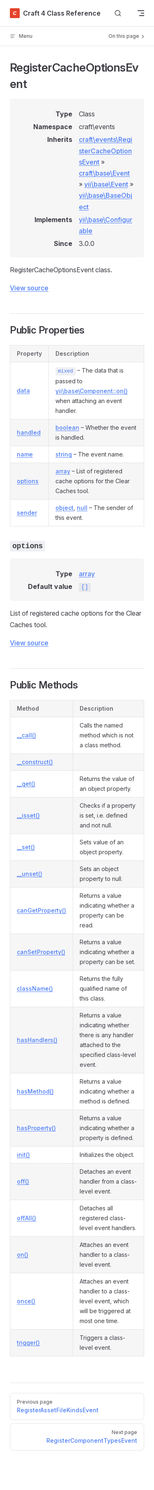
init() (23, 1154)
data (23, 390)
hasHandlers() (37, 1039)
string (63, 454)
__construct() (35, 761)
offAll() (26, 1217)
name (25, 454)
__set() (26, 846)
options (28, 480)
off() (23, 1181)
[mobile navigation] (141, 13)
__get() (26, 783)
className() (35, 988)
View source (29, 288)
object (64, 507)
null (82, 507)
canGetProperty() (41, 910)
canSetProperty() (41, 951)
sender (27, 512)
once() (26, 1301)
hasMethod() (35, 1091)
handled (29, 432)
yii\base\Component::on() (91, 390)
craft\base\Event (104, 173)
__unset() (29, 873)
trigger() (28, 1342)
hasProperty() (36, 1127)
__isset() (28, 815)
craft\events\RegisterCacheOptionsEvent (105, 150)
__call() (26, 735)
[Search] (118, 13)
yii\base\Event (106, 184)
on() (22, 1254)
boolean (67, 427)
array (62, 471)
